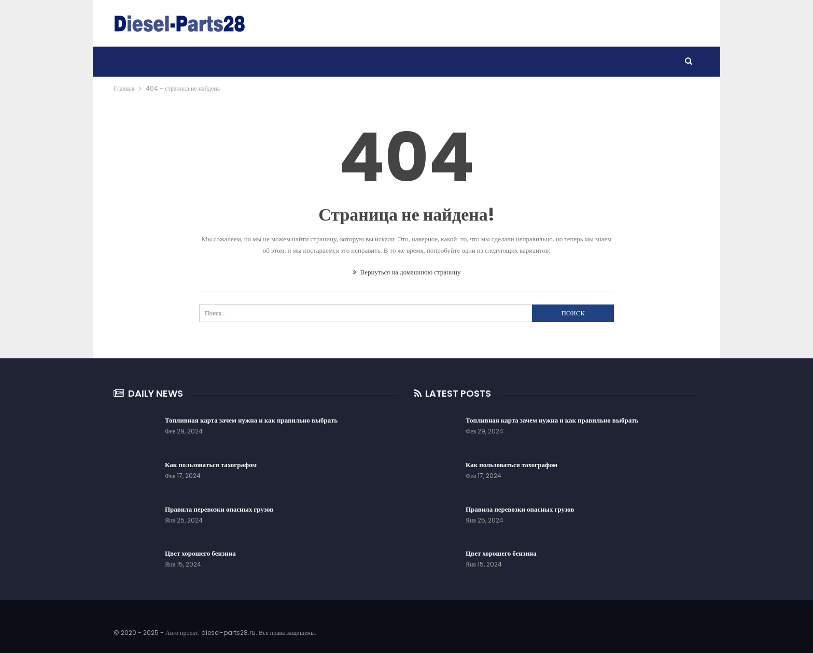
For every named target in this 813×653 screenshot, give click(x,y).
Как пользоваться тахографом (211, 465)
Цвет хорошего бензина (200, 553)
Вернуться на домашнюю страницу (407, 272)
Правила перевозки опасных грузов (219, 509)
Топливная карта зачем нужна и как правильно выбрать (251, 420)
